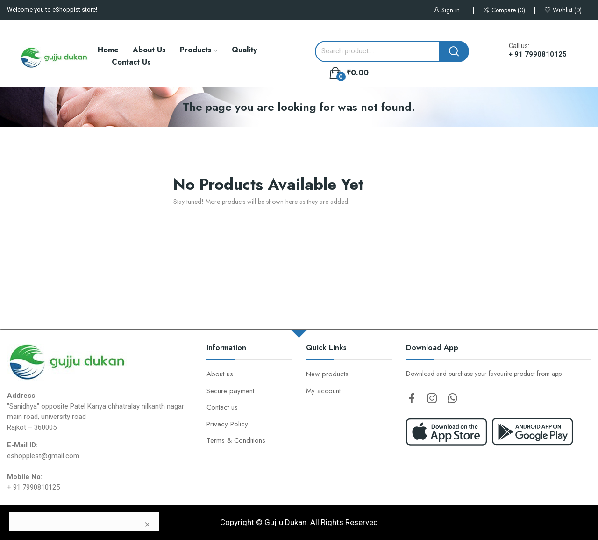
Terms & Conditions (235, 440)
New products (327, 374)
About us (219, 374)
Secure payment (230, 391)
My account (323, 391)
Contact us (222, 407)
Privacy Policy (227, 424)
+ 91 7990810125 (538, 54)
